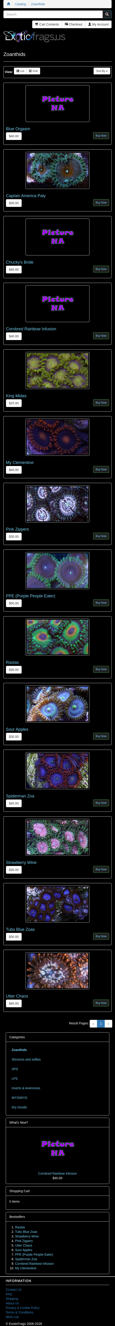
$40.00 (14, 136)
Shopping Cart (19, 1191)
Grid (33, 71)
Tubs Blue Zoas (20, 929)
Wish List (12, 1317)
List (20, 71)
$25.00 (14, 403)
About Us (12, 1303)
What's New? (18, 1122)
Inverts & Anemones (26, 1088)
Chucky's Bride (20, 262)
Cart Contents (47, 24)
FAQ (9, 1294)
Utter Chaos (17, 996)
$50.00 (14, 603)
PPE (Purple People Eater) (30, 596)
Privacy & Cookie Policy (22, 1308)
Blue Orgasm (18, 129)
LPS (15, 1078)
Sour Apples (17, 729)
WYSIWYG (19, 1097)
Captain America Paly (26, 195)
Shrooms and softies (26, 1059)
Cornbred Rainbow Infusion (31, 329)
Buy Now (101, 135)
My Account (98, 24)
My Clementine (20, 462)
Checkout (73, 24)
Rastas (12, 662)
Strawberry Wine (21, 862)
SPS (15, 1069)
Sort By (102, 71)
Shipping (12, 1299)
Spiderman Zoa (20, 796)
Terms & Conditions (19, 1312)
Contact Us (13, 1289)
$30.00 (14, 203)
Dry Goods (19, 1107)
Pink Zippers (17, 529)
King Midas (16, 396)
